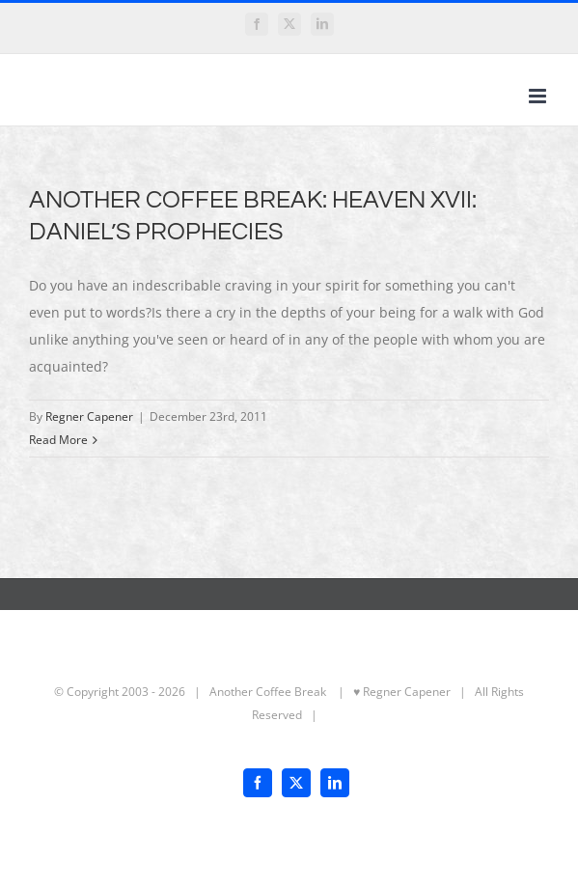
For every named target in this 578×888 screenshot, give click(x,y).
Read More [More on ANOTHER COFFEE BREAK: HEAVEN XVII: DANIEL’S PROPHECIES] (58, 439)
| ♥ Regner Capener (390, 691)
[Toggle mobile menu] (539, 96)
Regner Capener (89, 416)
